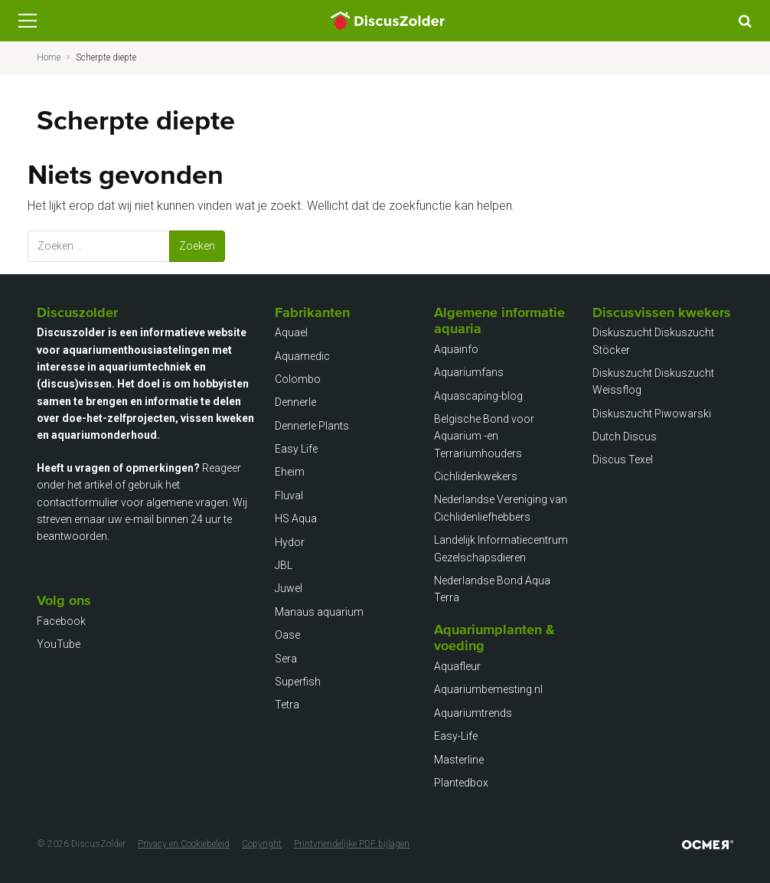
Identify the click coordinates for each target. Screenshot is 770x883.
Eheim (290, 472)
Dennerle (295, 402)
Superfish (298, 681)
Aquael (291, 332)
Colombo (298, 379)
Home (48, 57)
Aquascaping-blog (478, 396)
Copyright (262, 844)
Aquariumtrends (473, 713)
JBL (283, 565)
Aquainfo (456, 349)
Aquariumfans (469, 372)
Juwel (288, 588)
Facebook (61, 621)
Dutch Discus (624, 436)
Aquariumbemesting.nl (488, 689)
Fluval (289, 495)
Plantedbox (461, 783)
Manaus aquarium (319, 612)
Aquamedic (302, 356)
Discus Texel (622, 459)
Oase (287, 635)
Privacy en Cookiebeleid (184, 844)
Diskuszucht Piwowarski (651, 413)
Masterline (459, 760)
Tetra (287, 704)
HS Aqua (296, 518)
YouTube (58, 644)
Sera (286, 658)
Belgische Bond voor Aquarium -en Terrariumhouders (484, 436)
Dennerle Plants (312, 426)
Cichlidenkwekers (475, 476)
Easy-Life (456, 736)
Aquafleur (457, 666)
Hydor (290, 542)
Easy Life (296, 449)
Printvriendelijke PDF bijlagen (351, 844)
